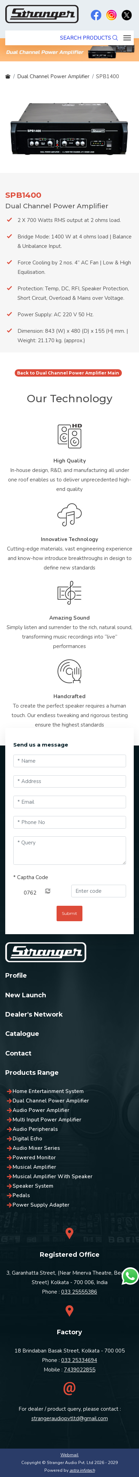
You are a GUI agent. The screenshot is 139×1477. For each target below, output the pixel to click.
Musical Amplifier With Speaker (53, 1176)
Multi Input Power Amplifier (47, 1119)
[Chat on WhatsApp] (130, 1276)
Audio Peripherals (35, 1129)
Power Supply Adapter (41, 1204)
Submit (69, 913)
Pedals (21, 1195)
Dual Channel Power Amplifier (53, 76)
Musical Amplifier (34, 1167)
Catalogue (22, 1034)
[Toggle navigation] (127, 38)
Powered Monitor (34, 1157)
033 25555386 (79, 1291)
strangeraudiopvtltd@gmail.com (69, 1418)
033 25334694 (79, 1360)
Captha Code (30, 877)
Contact (18, 1053)
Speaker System (33, 1185)
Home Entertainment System (48, 1091)
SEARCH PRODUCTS (89, 37)
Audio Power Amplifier (41, 1110)
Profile (16, 975)
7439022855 (79, 1369)
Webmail (69, 1455)
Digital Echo (27, 1138)
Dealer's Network (34, 1014)
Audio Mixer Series (36, 1148)
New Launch (25, 995)
